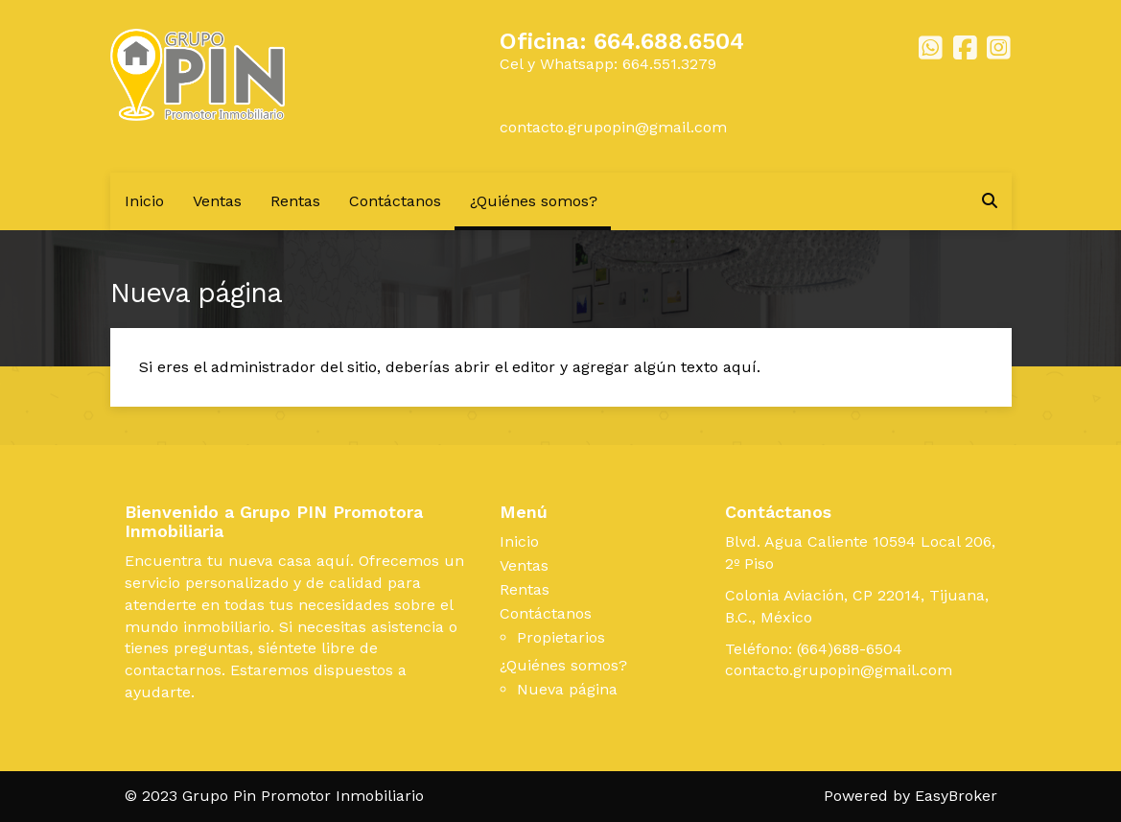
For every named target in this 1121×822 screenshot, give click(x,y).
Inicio (144, 201)
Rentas (295, 201)
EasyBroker (956, 796)
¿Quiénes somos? (533, 201)
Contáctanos (395, 201)
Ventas (217, 201)
